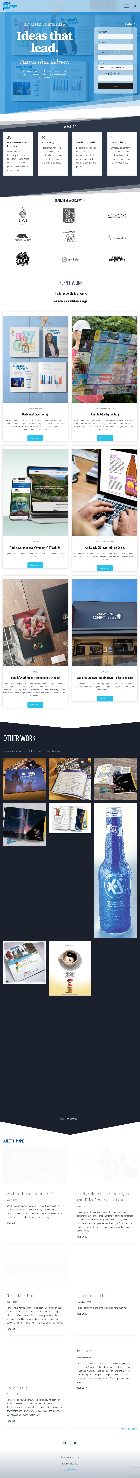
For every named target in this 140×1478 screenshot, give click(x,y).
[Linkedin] (75, 1443)
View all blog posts (120, 1431)
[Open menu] (126, 6)
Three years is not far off (93, 1295)
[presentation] (39, 1162)
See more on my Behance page (70, 301)
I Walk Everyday (25, 1386)
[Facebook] (64, 1443)
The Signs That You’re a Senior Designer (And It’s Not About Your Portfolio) (99, 1195)
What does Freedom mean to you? (38, 1188)
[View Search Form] (136, 6)
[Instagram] (70, 1443)
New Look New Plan (28, 1295)
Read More (21, 1222)
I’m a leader (84, 1355)
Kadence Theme (70, 1469)
